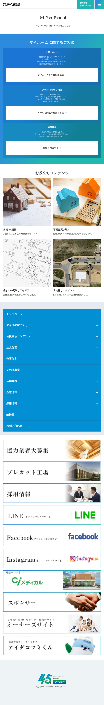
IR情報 (10, 414)
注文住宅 (11, 347)
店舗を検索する (50, 148)
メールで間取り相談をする (51, 112)
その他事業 (13, 369)
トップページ (14, 314)
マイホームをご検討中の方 (51, 75)
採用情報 (11, 403)
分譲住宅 (11, 358)
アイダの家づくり (17, 325)
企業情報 (11, 392)
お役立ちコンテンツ (18, 336)
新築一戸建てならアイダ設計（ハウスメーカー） (12, 4)
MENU (98, 3)
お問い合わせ (14, 425)
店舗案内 (11, 381)
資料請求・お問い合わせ (85, 4)
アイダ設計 (52, 679)
